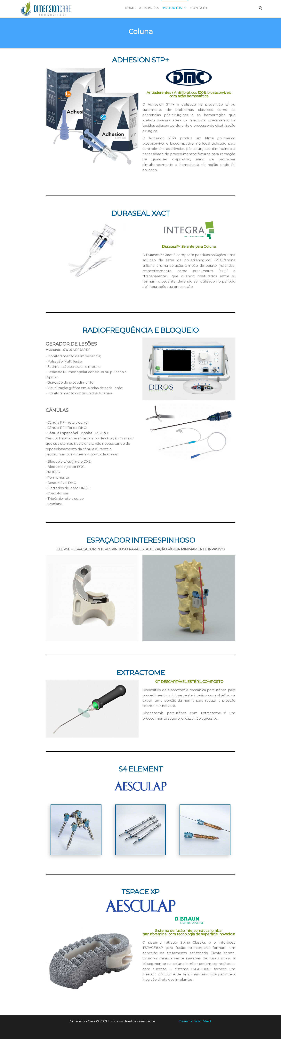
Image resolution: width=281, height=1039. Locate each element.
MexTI (208, 1021)
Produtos (172, 8)
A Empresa (149, 8)
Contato (198, 8)
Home (130, 8)
